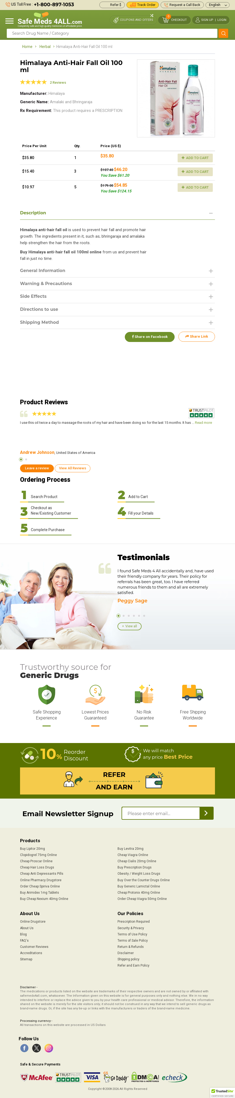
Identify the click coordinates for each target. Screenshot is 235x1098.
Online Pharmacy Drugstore (40, 880)
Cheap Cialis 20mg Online (137, 861)
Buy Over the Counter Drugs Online (144, 880)
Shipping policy (128, 959)
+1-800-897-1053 (54, 5)
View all (131, 626)
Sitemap (26, 959)
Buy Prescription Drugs (135, 867)
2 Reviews (58, 82)
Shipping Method (39, 322)
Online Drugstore (32, 921)
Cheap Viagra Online (133, 855)
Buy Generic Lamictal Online (139, 886)
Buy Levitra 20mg (130, 849)
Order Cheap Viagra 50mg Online (142, 899)
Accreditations (31, 953)
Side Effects (33, 296)
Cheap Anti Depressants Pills (41, 874)
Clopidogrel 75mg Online (38, 855)
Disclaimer (126, 953)
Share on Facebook (149, 337)
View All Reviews (72, 468)
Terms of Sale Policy (133, 940)
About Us (27, 928)
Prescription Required (134, 921)
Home (27, 46)
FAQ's (24, 940)
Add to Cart (195, 158)
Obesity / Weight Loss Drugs (139, 874)
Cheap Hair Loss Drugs (37, 867)
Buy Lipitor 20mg (32, 849)
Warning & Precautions (46, 283)
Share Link (196, 337)
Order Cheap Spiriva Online (40, 886)
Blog (23, 934)
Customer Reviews (34, 947)
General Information (43, 270)
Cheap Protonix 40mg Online (139, 892)
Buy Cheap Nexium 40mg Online (44, 899)
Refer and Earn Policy (133, 965)
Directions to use (39, 309)
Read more (203, 423)
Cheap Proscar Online (36, 861)
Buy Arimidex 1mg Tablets (39, 892)
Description (33, 212)
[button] (222, 1093)
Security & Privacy (131, 928)
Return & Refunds (131, 947)
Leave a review (37, 468)
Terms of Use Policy (132, 934)
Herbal (45, 46)
